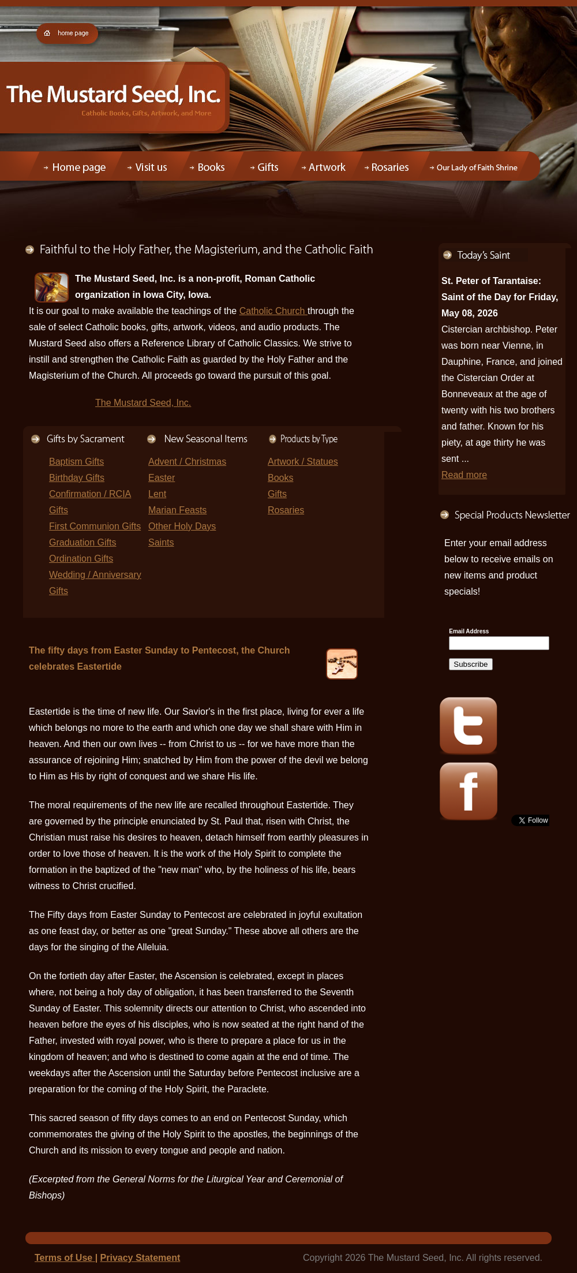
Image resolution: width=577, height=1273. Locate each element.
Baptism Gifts (76, 461)
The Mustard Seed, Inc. (143, 403)
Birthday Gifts (76, 478)
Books (280, 478)
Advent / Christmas (187, 461)
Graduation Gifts (83, 542)
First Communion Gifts (95, 526)
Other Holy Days (182, 526)
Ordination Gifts (81, 558)
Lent (157, 494)
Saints (161, 542)
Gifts (277, 494)
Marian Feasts (177, 510)
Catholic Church (273, 311)
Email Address (469, 631)
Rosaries (286, 510)
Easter (161, 478)
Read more (464, 475)
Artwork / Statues (303, 461)
